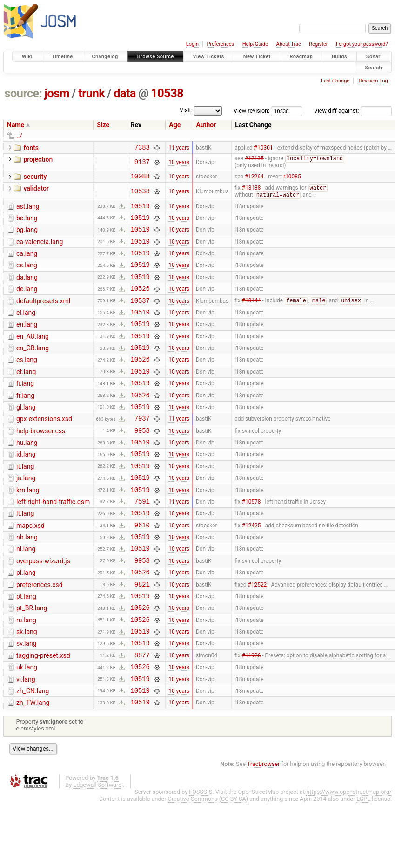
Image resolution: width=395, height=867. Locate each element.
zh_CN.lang (32, 752)
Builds (339, 57)
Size (103, 125)
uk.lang (26, 726)
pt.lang (26, 646)
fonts (31, 147)
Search (373, 67)
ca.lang (26, 263)
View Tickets (208, 57)
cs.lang (26, 276)
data (125, 93)
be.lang (27, 223)
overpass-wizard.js (43, 607)
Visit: (186, 110)
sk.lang (26, 686)
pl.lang (26, 620)
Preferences (220, 44)
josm (56, 93)
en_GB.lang (32, 369)
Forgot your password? (362, 44)
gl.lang (26, 435)
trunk (91, 93)
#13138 (251, 192)
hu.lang (27, 474)
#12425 (251, 568)
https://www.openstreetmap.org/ (349, 856)
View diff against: (353, 110)
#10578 (251, 541)
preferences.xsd (39, 633)
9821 (142, 634)
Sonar (373, 57)
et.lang (26, 395)
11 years (178, 148)
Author (206, 125)
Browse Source (155, 57)
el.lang (25, 329)
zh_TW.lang (32, 765)
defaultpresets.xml (43, 316)
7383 (142, 148)
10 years (178, 163)
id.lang (26, 488)
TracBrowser (263, 828)
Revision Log (373, 81)
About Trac (288, 44)
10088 (139, 179)
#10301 (263, 148)
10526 (139, 303)
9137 (142, 163)
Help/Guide (255, 44)
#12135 (254, 160)
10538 (167, 93)
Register (318, 44)
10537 (139, 317)
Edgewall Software (97, 849)
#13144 (251, 317)
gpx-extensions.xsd (44, 448)
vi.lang (25, 739)
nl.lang (25, 593)
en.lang (26, 342)
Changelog (105, 57)
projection (38, 160)
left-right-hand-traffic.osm (53, 541)
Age (175, 125)
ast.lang (28, 210)
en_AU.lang (32, 356)
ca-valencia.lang (39, 250)
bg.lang (27, 236)
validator (35, 191)
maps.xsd (30, 567)
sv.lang (26, 699)
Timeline (62, 57)
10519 (139, 211)
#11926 (251, 713)
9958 (142, 462)
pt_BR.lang (31, 659)
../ (19, 135)
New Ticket (257, 57)
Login (192, 44)
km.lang (28, 528)
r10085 (292, 179)
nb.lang (27, 580)
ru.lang (26, 673)
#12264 (254, 179)
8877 (142, 713)
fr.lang (25, 422)
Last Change (335, 81)
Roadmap (301, 57)
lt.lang (25, 554)
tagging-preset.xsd (43, 713)
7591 (142, 541)
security (35, 178)
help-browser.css (40, 461)
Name (15, 125)
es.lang (26, 382)
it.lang (25, 501)
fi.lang (25, 408)
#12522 (257, 634)
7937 (142, 448)
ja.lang (25, 514)
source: (23, 93)
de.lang (27, 303)
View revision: (251, 110)
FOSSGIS (200, 856)
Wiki (27, 57)
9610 (142, 568)
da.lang (27, 290)
